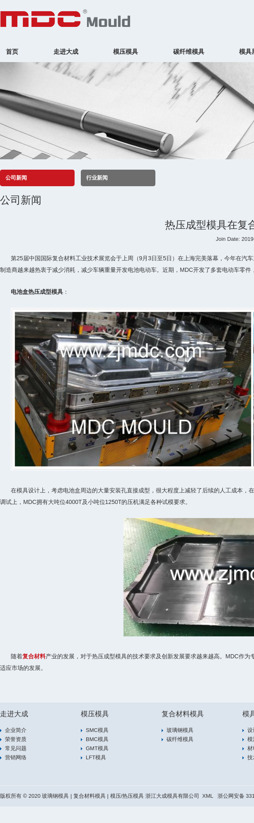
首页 (12, 51)
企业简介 (16, 730)
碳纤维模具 (188, 51)
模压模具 (125, 51)
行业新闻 (97, 178)
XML (207, 796)
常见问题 (16, 748)
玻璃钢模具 (180, 730)
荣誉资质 (16, 739)
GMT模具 (97, 748)
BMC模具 (97, 739)
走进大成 (65, 51)
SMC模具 (97, 730)
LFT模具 (96, 757)
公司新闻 (16, 178)
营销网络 (16, 757)
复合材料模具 (183, 714)
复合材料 (34, 656)
